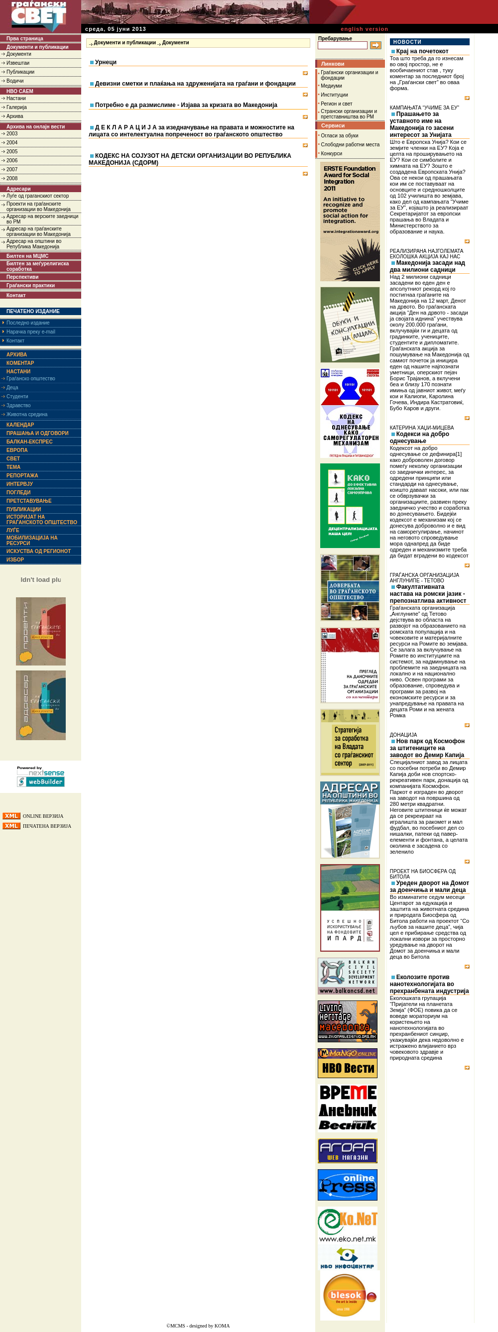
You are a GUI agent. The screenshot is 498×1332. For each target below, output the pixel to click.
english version (364, 29)
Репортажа (22, 475)
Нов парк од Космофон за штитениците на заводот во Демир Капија (427, 748)
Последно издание (28, 323)
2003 (11, 133)
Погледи (18, 492)
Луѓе (12, 530)
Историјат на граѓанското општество (41, 519)
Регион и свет (336, 104)
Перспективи (22, 277)
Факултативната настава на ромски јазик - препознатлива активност (428, 593)
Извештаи (17, 63)
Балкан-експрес (29, 441)
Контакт (16, 295)
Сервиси (333, 125)
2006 (11, 160)
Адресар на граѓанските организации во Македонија (38, 231)
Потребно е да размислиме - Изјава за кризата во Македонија (186, 105)
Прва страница (24, 38)
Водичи (14, 81)
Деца (12, 387)
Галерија (16, 107)
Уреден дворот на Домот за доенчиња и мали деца (429, 886)
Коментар (20, 363)
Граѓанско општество (30, 378)
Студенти (17, 396)
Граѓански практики (30, 285)
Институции (334, 95)
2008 (11, 178)
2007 (11, 169)
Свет (13, 458)
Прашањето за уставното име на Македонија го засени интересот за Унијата (422, 124)
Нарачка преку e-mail (30, 331)
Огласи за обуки (340, 135)
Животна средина (26, 414)
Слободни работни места (350, 144)
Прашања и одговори (37, 433)
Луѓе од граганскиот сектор (37, 196)
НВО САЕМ (19, 91)
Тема (13, 467)
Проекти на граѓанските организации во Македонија (38, 206)
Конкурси (331, 153)
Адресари (18, 189)
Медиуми (331, 86)
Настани (16, 98)
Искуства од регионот (38, 551)
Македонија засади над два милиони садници (427, 266)
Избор (15, 559)
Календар (20, 425)
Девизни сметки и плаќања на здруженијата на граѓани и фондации (195, 83)
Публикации (20, 72)
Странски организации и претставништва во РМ (349, 114)
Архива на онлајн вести (35, 126)
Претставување (29, 501)
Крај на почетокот (422, 51)
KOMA (222, 1326)
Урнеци (106, 62)
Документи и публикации (37, 47)
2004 (11, 142)
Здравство (18, 405)
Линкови (333, 64)
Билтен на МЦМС (27, 256)
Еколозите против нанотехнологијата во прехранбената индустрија (429, 984)
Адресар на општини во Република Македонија (33, 243)
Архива (14, 116)
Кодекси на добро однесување (419, 437)
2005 (11, 151)
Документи (18, 54)
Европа (17, 450)
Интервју (19, 484)
